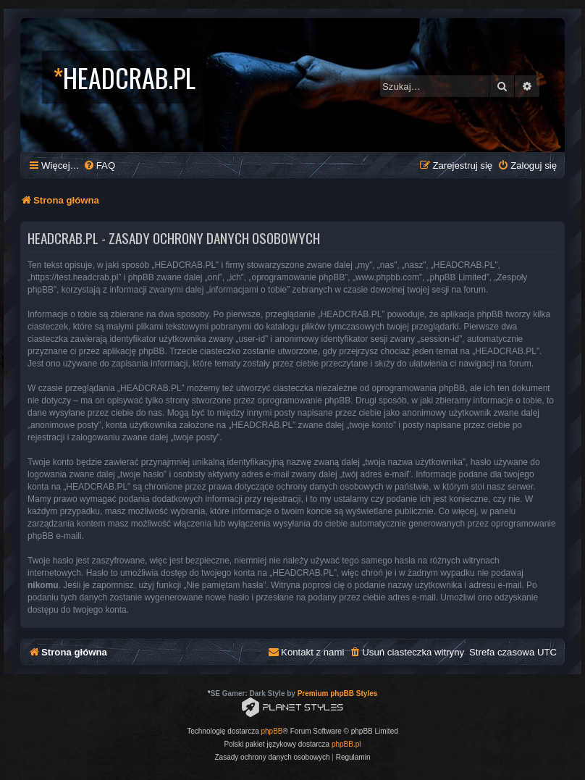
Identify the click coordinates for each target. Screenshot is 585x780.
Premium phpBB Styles (338, 693)
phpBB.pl (346, 744)
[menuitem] (99, 165)
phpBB (272, 731)
